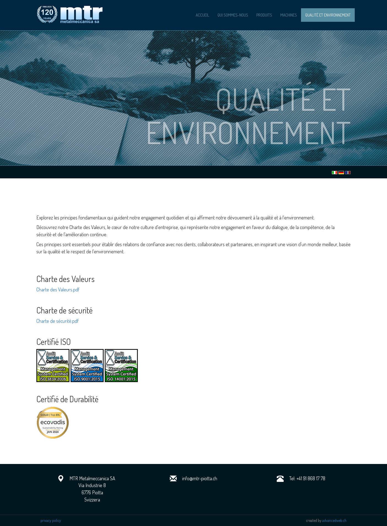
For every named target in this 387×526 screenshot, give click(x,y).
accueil (202, 15)
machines (288, 15)
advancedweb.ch (334, 520)
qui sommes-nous (232, 15)
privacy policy (51, 520)
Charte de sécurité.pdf (57, 321)
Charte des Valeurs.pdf (57, 289)
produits (264, 15)
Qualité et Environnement (328, 15)
